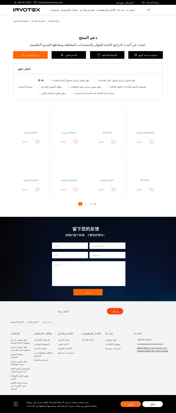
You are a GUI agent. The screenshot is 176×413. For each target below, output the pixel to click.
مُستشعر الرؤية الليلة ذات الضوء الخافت (128, 86)
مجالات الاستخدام (69, 10)
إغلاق (152, 404)
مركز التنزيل (54, 20)
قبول (130, 404)
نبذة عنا (121, 10)
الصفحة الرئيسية (20, 20)
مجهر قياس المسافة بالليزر (53, 93)
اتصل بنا (131, 10)
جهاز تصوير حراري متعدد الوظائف (85, 86)
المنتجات (54, 10)
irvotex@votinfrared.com (48, 2)
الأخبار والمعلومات (106, 10)
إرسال (115, 311)
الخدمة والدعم (87, 10)
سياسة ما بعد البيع (145, 55)
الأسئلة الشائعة (107, 55)
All (42, 80)
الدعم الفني (69, 55)
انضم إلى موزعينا (125, 2)
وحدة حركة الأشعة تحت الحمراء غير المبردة (94, 93)
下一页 (93, 204)
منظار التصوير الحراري (51, 86)
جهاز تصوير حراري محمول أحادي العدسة (71, 80)
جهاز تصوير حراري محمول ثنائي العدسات (117, 80)
